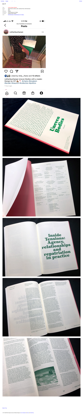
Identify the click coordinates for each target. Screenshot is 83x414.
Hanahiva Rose (21, 8)
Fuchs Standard (23, 412)
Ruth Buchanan (27, 8)
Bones (28, 412)
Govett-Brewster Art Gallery (13, 12)
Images (7, 1)
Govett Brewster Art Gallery (19, 14)
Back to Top (4, 408)
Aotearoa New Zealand (12, 13)
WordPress (32, 412)
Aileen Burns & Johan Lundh (13, 8)
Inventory (2, 1)
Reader (9, 11)
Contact (80, 1)
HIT (4, 4)
